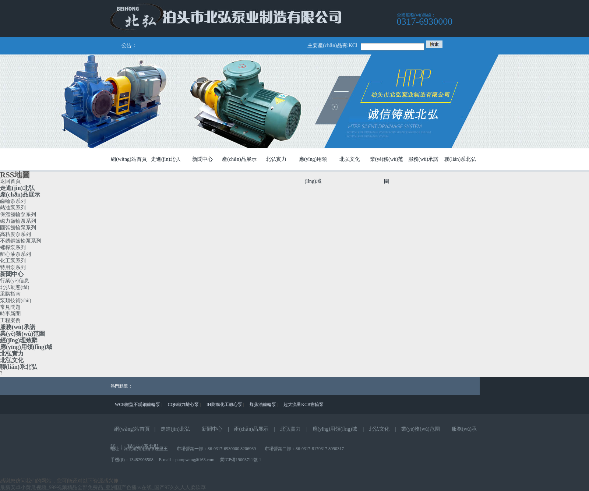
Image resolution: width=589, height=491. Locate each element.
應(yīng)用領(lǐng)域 (26, 346)
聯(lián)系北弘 (18, 366)
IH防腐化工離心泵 (224, 404)
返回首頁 (10, 181)
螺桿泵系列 (13, 247)
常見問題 (10, 307)
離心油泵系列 (15, 254)
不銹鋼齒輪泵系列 (20, 241)
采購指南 (10, 294)
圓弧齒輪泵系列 (18, 227)
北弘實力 (12, 353)
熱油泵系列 (13, 208)
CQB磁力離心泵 (183, 404)
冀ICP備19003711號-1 (240, 459)
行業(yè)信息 (14, 280)
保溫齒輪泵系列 (18, 214)
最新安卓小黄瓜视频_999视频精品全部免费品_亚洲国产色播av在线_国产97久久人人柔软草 (103, 487)
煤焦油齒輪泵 (263, 404)
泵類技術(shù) (15, 300)
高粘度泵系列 (15, 234)
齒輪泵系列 (13, 201)
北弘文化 (12, 360)
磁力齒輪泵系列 (18, 221)
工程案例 (10, 320)
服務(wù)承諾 (17, 327)
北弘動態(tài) (14, 287)
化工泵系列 (13, 261)
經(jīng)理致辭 (19, 340)
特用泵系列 (13, 267)
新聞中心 (12, 274)
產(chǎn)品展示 (20, 194)
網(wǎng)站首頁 (132, 429)
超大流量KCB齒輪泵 (303, 404)
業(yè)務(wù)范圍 (22, 333)
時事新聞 (10, 314)
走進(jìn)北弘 (17, 187)
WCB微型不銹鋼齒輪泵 (137, 404)
